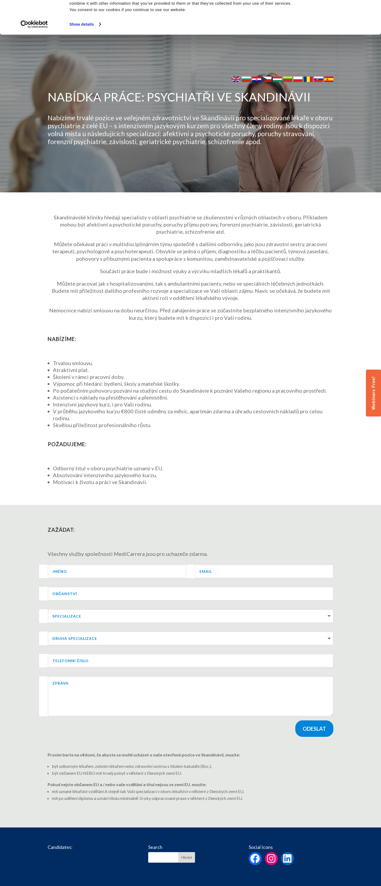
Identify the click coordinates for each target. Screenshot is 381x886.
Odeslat (314, 728)
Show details (81, 53)
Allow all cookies (337, 13)
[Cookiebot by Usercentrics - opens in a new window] (34, 53)
